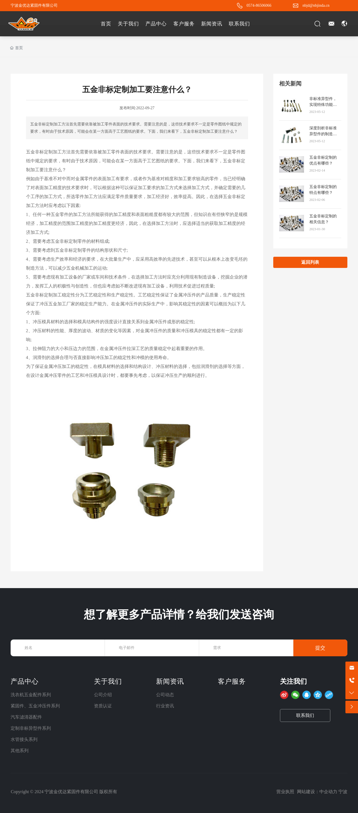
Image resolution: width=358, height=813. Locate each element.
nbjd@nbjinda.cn (316, 5)
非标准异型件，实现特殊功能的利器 (323, 105)
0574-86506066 (259, 5)
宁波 (342, 791)
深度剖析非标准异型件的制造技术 (323, 134)
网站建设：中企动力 (317, 791)
